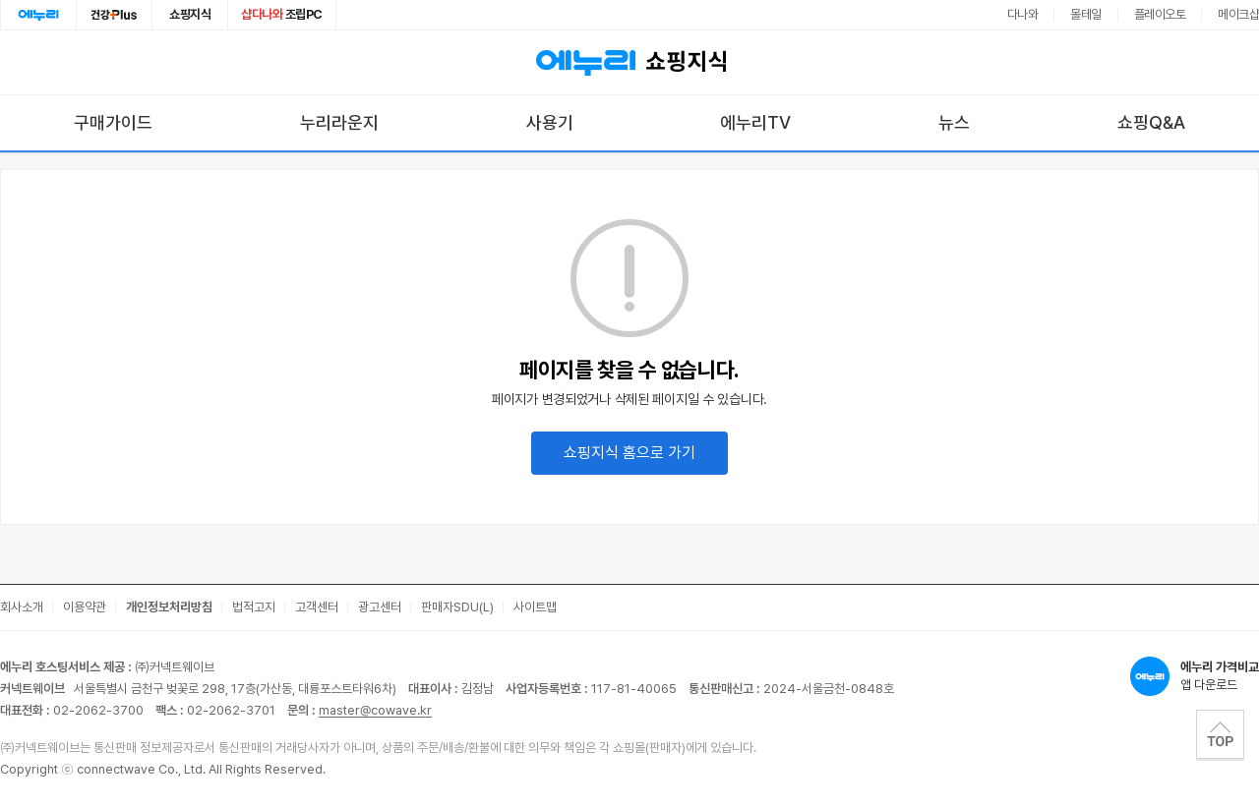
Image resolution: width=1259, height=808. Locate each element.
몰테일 (1086, 14)
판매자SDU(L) (457, 607)
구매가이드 (113, 122)
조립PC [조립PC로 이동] (282, 14)
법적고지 (253, 607)
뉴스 (954, 122)
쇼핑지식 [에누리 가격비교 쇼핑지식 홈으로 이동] (629, 63)
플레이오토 (1160, 14)
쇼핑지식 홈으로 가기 (629, 452)
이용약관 (84, 607)
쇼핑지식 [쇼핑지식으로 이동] (189, 14)
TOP (1220, 734)
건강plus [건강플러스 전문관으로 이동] (114, 14)
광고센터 (379, 607)
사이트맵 (535, 607)
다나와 (1023, 14)
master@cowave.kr (375, 710)
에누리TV (755, 122)
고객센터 (316, 607)
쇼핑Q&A (1151, 122)
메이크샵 (1238, 14)
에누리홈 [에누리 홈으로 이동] (38, 14)
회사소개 (21, 607)
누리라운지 (339, 122)
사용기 (549, 122)
